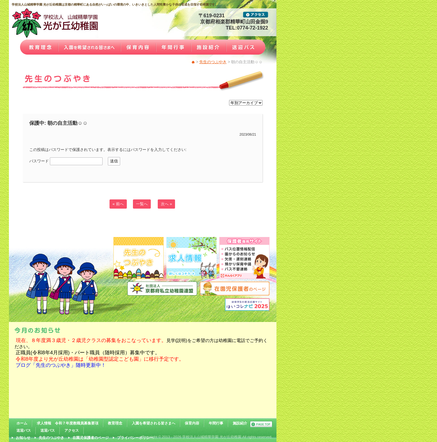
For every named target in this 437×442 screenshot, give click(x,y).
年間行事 (216, 423)
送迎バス (23, 430)
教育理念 (115, 423)
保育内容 (192, 423)
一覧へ (142, 204)
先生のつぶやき (213, 62)
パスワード (66, 161)
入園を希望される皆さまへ (153, 423)
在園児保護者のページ (90, 438)
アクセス (71, 430)
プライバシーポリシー (135, 438)
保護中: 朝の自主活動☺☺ (58, 123)
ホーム (21, 423)
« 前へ (118, 204)
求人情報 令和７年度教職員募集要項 (67, 423)
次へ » (166, 204)
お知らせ (23, 438)
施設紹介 (240, 423)
